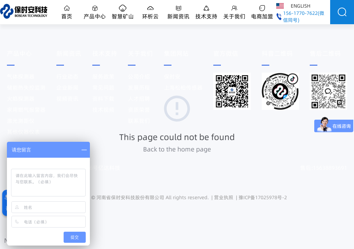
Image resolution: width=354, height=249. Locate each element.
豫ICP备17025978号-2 (263, 197)
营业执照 (223, 197)
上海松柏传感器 (183, 87)
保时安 (172, 76)
